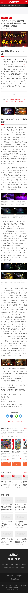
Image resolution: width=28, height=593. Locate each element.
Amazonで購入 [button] (6, 463)
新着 (2, 5)
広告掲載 (22, 567)
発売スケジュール (21, 5)
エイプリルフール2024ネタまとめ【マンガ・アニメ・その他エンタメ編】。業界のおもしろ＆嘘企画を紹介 (7, 524)
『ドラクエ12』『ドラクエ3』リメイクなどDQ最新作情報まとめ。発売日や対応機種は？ (21, 540)
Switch (5, 5)
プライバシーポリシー (15, 564)
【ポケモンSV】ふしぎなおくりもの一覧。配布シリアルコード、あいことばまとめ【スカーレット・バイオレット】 (7, 541)
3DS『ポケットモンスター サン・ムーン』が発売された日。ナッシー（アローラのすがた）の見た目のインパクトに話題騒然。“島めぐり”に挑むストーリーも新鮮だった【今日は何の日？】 (6, 484)
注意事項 (6, 567)
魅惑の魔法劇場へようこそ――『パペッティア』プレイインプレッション (14, 102)
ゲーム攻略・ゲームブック (14, 436)
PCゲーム (13, 5)
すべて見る (24, 428)
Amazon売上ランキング (9, 428)
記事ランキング (6, 472)
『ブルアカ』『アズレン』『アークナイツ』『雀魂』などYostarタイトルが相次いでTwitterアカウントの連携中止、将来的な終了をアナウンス (17, 484)
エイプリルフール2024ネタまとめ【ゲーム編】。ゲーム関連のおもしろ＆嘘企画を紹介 (21, 507)
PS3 (10, 17)
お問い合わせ (5, 564)
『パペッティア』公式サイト (14, 421)
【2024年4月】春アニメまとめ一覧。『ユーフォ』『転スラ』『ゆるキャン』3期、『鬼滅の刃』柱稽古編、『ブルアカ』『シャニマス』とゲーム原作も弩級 (21, 524)
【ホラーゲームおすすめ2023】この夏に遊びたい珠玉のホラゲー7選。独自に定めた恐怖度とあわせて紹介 (7, 507)
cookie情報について (14, 567)
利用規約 (24, 564)
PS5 (9, 5)
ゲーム (4, 436)
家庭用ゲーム (4, 17)
